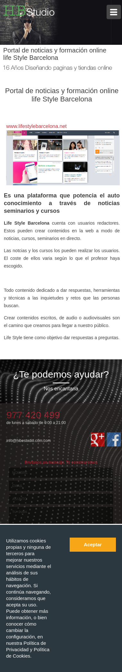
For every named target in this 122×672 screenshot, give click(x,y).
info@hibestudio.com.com (28, 440)
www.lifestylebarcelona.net (36, 126)
